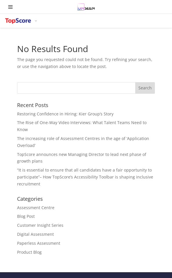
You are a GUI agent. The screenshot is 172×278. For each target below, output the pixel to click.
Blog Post (26, 216)
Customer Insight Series (40, 225)
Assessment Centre (35, 207)
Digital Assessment (35, 234)
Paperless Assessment (38, 243)
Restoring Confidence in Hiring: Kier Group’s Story (65, 114)
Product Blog (29, 252)
